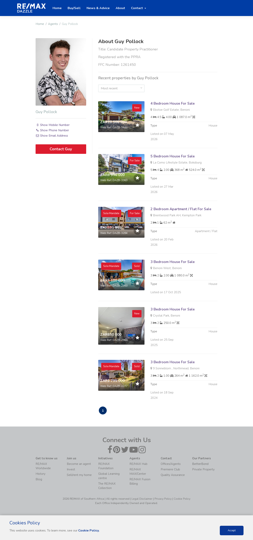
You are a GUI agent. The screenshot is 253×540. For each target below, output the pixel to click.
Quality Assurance (173, 475)
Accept (232, 530)
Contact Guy (61, 149)
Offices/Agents (171, 464)
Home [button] (57, 8)
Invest (71, 469)
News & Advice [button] (98, 8)
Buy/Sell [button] (74, 8)
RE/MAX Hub (138, 464)
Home (40, 24)
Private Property (203, 469)
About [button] (120, 8)
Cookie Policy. (88, 530)
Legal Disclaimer (142, 499)
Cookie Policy (182, 499)
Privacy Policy (163, 499)
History (40, 474)
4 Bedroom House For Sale (172, 103)
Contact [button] (137, 8)
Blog (39, 479)
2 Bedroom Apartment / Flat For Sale (180, 228)
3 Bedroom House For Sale (172, 281)
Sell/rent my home (79, 475)
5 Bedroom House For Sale (172, 175)
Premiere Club (170, 469)
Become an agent (79, 464)
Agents (53, 24)
